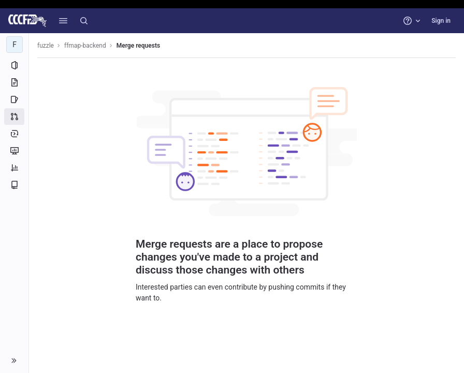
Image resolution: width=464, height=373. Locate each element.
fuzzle (45, 45)
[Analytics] (14, 168)
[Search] (84, 20)
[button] (63, 20)
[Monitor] (14, 150)
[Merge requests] (14, 116)
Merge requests (138, 45)
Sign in (441, 20)
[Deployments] (14, 133)
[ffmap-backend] (14, 44)
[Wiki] (14, 185)
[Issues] (14, 99)
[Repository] (14, 82)
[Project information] (14, 65)
